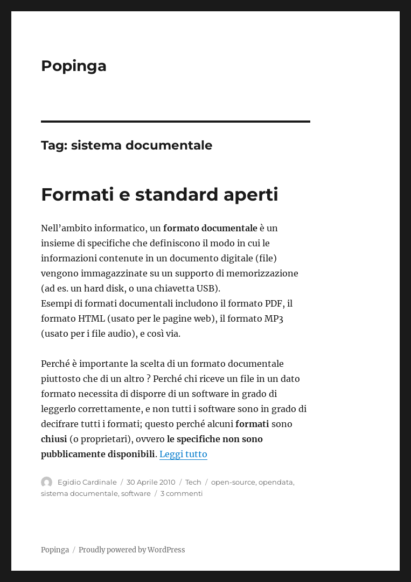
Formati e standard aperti (159, 194)
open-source (233, 482)
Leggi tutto (183, 454)
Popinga (74, 65)
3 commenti (182, 493)
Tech (193, 482)
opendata (276, 482)
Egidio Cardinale (87, 482)
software (136, 493)
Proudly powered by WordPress (132, 550)
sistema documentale (79, 493)
